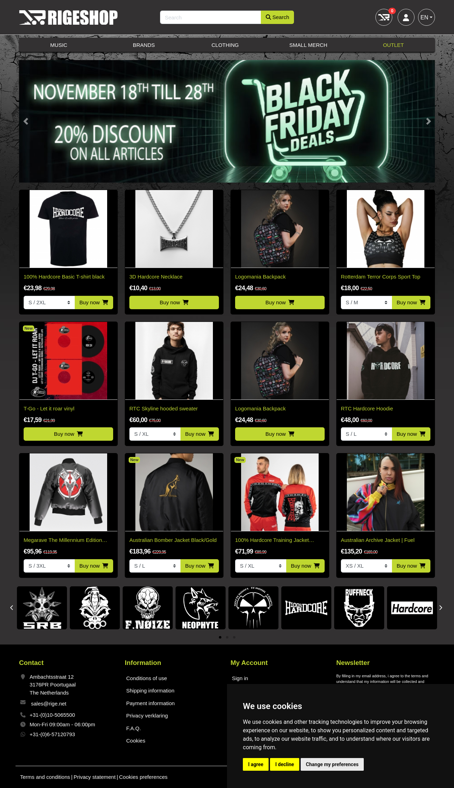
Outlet (393, 45)
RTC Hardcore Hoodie (367, 408)
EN (424, 17)
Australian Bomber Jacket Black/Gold (173, 540)
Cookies (135, 741)
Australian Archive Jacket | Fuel (378, 540)
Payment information (150, 703)
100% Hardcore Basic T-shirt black (64, 277)
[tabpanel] (42, 608)
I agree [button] (255, 764)
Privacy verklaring (147, 716)
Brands (144, 45)
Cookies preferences (143, 777)
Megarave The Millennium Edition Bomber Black (63, 540)
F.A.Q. (133, 728)
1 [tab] (220, 638)
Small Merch (308, 45)
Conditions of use (146, 678)
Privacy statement (95, 777)
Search (277, 17)
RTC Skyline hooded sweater (163, 408)
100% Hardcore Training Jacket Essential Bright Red (272, 540)
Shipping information (150, 691)
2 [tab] (227, 638)
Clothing (225, 45)
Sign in (240, 678)
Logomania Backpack (260, 277)
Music (58, 45)
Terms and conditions (45, 777)
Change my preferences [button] (332, 764)
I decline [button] (284, 764)
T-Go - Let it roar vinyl (49, 408)
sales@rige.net (48, 704)
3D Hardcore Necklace (156, 277)
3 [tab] (234, 638)
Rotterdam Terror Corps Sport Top (380, 277)
